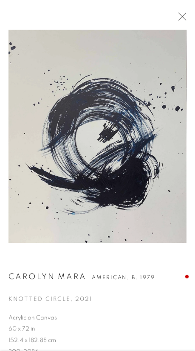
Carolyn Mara (47, 277)
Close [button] (180, 19)
